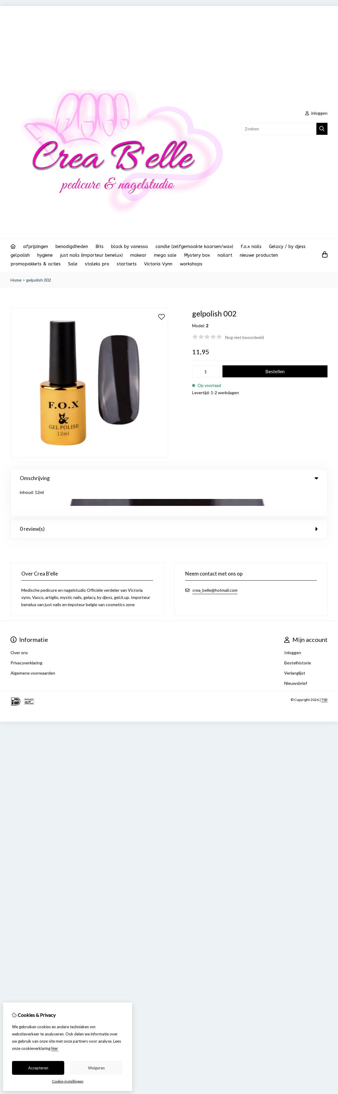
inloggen (316, 113)
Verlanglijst (294, 643)
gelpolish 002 (38, 280)
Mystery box (197, 255)
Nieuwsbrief (295, 654)
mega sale (165, 255)
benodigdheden (72, 246)
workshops (191, 264)
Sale (72, 264)
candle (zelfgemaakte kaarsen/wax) (194, 246)
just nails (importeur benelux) (91, 255)
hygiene (45, 255)
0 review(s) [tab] (169, 500)
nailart (225, 255)
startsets (127, 264)
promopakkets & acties (36, 264)
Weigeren (96, 1067)
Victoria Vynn (158, 264)
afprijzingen (35, 246)
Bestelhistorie (297, 633)
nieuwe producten (259, 255)
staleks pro (97, 264)
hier (54, 1048)
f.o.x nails (251, 246)
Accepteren (38, 1067)
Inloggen (292, 623)
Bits (99, 246)
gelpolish (20, 255)
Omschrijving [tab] (169, 478)
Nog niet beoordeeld (244, 337)
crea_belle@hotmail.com (214, 561)
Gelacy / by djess (287, 246)
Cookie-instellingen (67, 1081)
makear (138, 255)
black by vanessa (129, 246)
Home (16, 280)
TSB (324, 670)
